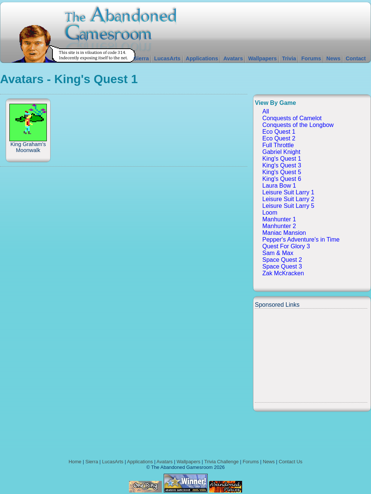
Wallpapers (262, 58)
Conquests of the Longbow (298, 125)
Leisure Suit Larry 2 (288, 199)
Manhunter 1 (279, 219)
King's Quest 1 (281, 158)
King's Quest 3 (281, 165)
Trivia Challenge (221, 461)
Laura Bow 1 (279, 185)
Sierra (141, 58)
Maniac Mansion (284, 233)
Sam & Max (277, 253)
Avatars (233, 58)
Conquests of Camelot (292, 118)
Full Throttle (278, 145)
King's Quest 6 (281, 179)
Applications (202, 58)
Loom (269, 212)
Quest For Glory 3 (286, 246)
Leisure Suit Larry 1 (288, 192)
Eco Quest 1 (278, 131)
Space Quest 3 (282, 266)
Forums (311, 58)
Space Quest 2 (282, 260)
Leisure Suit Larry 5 (288, 206)
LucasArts (167, 58)
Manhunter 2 (279, 226)
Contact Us (290, 461)
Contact (356, 58)
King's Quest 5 (281, 172)
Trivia (289, 58)
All (265, 111)
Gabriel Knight (281, 152)
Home (75, 461)
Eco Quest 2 (278, 138)
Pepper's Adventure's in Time (301, 239)
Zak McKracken (283, 273)
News (333, 58)
